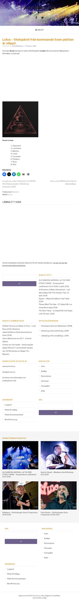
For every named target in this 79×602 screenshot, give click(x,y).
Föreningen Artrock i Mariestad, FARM (56, 326)
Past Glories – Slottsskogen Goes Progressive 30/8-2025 (54, 513)
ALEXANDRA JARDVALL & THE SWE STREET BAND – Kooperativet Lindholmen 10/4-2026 (54, 283)
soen (10, 195)
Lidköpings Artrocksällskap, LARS (55, 336)
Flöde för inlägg (11, 410)
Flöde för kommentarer (14, 415)
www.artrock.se (8, 366)
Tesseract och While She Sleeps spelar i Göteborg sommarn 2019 (19, 184)
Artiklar (44, 371)
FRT (45, 598)
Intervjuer (45, 381)
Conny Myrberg (17, 46)
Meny (41, 30)
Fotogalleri (45, 386)
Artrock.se (39, 7)
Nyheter (15, 192)
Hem (43, 366)
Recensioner (46, 376)
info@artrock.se (8, 372)
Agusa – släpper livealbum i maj (51, 299)
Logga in (8, 405)
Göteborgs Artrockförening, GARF (55, 331)
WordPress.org (11, 420)
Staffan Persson (9, 326)
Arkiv (43, 391)
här (15, 381)
